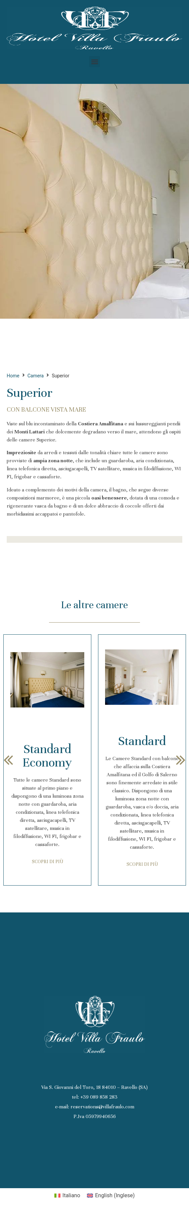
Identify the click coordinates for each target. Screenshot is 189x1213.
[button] (94, 61)
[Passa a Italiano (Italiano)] (67, 1195)
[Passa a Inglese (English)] (111, 1195)
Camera (36, 375)
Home (13, 375)
